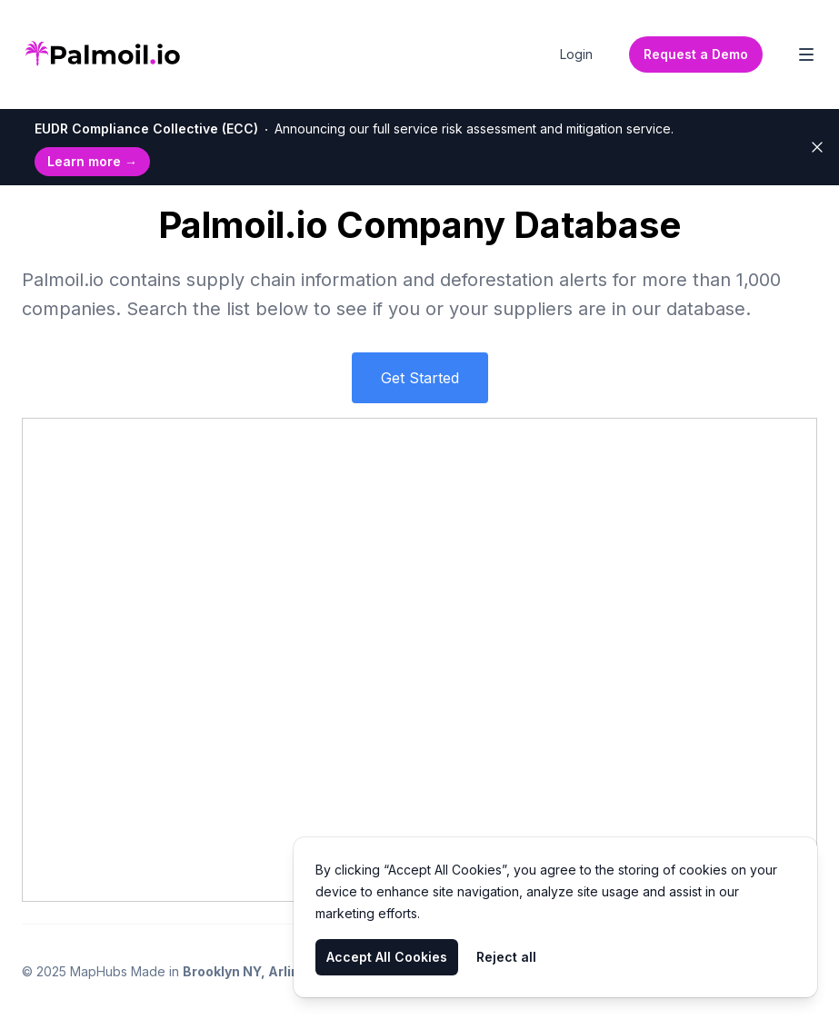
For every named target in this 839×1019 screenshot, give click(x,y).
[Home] (103, 54)
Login (576, 54)
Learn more (92, 161)
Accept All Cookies (386, 957)
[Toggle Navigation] (806, 54)
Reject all (506, 957)
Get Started (420, 378)
